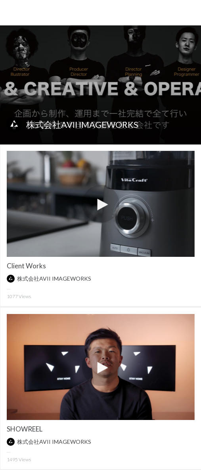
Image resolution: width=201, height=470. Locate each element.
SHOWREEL (24, 429)
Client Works (26, 266)
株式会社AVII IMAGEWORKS (82, 124)
